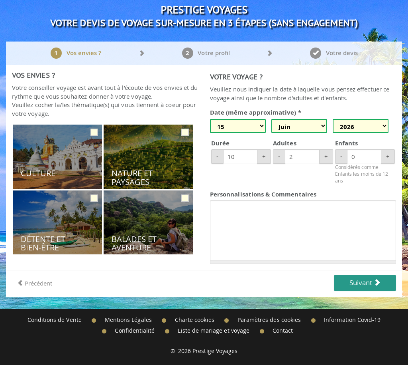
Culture (38, 173)
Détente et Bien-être (43, 243)
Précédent (34, 283)
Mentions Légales (128, 319)
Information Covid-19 (352, 319)
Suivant (365, 282)
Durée (220, 143)
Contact (283, 330)
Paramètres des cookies (269, 319)
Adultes (284, 143)
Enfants (346, 143)
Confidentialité (135, 330)
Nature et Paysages (132, 177)
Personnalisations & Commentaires (263, 194)
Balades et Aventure (134, 243)
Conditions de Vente (54, 319)
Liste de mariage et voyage (213, 330)
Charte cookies (194, 319)
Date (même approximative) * (255, 112)
